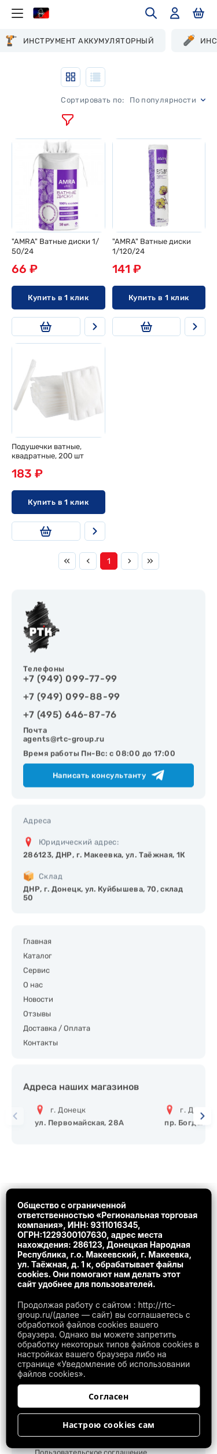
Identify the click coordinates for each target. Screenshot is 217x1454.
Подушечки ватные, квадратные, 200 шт (48, 451)
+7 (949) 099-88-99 (71, 730)
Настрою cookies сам (108, 1424)
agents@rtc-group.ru (63, 772)
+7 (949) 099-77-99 (70, 712)
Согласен (108, 1396)
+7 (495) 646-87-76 (70, 748)
